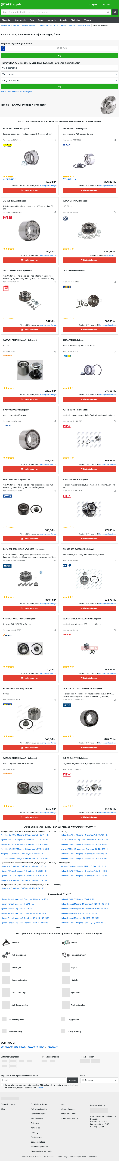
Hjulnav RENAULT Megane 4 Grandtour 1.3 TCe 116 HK (24, 844)
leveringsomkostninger (48, 186)
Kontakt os (35, 1128)
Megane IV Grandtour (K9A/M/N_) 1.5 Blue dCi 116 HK (83, 866)
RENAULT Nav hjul (68, 25)
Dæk (32, 20)
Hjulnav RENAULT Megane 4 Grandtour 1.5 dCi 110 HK (84, 871)
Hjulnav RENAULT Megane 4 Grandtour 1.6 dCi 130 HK (24, 876)
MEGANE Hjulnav (83, 25)
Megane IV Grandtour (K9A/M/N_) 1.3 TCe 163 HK (22, 854)
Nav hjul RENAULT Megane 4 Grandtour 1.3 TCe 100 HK (84, 839)
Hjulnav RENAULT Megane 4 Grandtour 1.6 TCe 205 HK (84, 858)
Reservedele (20, 20)
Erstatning (35, 1123)
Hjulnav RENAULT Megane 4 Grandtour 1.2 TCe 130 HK (24, 839)
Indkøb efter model (69, 1114)
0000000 (5, 1047)
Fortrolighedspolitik (39, 1109)
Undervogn (44, 25)
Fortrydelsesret (37, 1118)
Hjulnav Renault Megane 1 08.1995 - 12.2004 (80, 918)
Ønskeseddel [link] (36, 1137)
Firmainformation (8, 1104)
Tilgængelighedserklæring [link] (42, 1151)
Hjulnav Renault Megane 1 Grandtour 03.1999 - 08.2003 (25, 918)
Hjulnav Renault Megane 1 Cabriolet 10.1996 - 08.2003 (24, 923)
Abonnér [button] (72, 1080)
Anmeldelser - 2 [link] (69, 179)
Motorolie (52, 20)
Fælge (41, 20)
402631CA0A (52, 1047)
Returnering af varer (39, 1146)
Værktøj (87, 20)
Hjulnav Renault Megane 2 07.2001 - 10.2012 (80, 913)
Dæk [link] (63, 1104)
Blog (3, 1109)
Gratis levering (110, 255)
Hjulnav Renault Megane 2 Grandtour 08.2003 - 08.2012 (85, 904)
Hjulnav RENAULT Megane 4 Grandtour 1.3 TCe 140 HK (84, 844)
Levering (34, 1132)
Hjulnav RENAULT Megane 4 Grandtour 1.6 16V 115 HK (84, 854)
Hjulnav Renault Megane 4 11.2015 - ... (17, 904)
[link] (109, 4)
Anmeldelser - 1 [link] (9, 179)
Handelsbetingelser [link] (39, 1114)
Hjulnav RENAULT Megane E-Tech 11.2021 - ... (80, 899)
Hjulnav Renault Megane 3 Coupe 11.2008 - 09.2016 (23, 913)
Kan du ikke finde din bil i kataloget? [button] (16, 91)
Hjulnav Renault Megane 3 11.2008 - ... (17, 908)
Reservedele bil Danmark (10, 25)
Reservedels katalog (29, 25)
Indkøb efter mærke (69, 1118)
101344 (42, 1047)
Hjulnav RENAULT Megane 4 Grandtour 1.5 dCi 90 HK (23, 871)
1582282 (14, 1047)
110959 (22, 1047)
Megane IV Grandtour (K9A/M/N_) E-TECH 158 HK (22, 888)
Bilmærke (6, 20)
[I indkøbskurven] (29, 190)
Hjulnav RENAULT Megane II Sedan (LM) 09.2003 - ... (83, 923)
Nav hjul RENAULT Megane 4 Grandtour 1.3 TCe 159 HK (84, 849)
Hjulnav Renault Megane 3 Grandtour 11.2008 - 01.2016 (24, 899)
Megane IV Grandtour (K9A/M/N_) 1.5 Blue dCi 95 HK (23, 866)
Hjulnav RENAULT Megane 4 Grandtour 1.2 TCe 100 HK (84, 835)
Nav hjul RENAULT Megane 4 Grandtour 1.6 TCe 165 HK (25, 858)
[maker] (59, 67)
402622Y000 (32, 1047)
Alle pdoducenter (68, 1109)
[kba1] (61, 48)
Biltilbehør (75, 20)
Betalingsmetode (38, 1142)
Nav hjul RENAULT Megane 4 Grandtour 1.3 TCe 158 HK (25, 849)
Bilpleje (63, 20)
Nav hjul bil (54, 25)
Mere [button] (40, 1088)
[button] (107, 12)
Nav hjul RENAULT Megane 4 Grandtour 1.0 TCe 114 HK (24, 835)
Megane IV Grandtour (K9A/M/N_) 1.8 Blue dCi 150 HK (24, 880)
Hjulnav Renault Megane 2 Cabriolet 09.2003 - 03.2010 (84, 908)
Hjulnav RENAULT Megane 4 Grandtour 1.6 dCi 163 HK (84, 876)
